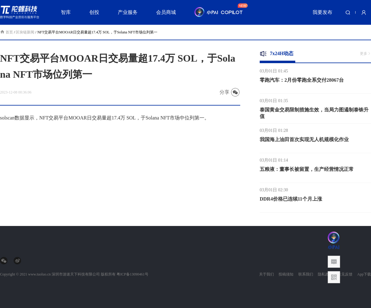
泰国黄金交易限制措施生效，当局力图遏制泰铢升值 (314, 114)
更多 (365, 53)
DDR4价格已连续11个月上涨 (291, 200)
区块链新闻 (25, 32)
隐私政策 (325, 274)
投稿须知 (286, 274)
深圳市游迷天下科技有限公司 (76, 274)
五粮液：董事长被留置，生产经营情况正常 (307, 170)
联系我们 (305, 274)
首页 (7, 32)
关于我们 (266, 274)
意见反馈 (345, 274)
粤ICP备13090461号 (132, 274)
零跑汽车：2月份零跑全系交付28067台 (302, 81)
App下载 (364, 274)
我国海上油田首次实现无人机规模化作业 (304, 140)
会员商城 (166, 12)
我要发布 (322, 12)
